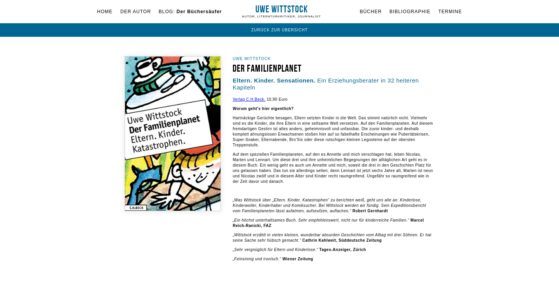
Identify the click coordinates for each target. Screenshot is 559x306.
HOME (105, 11)
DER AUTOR (135, 11)
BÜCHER (371, 11)
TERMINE (450, 11)
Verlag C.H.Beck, (249, 99)
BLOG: (190, 11)
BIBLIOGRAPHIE (410, 11)
